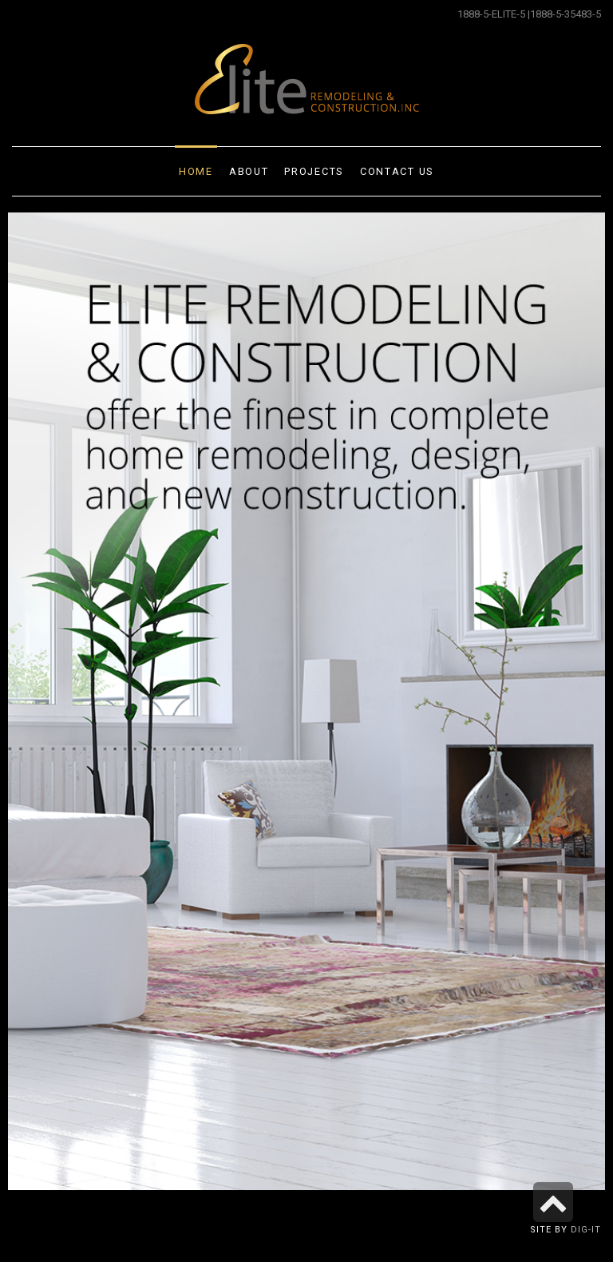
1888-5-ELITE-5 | (493, 14)
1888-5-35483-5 (565, 14)
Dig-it (586, 1229)
